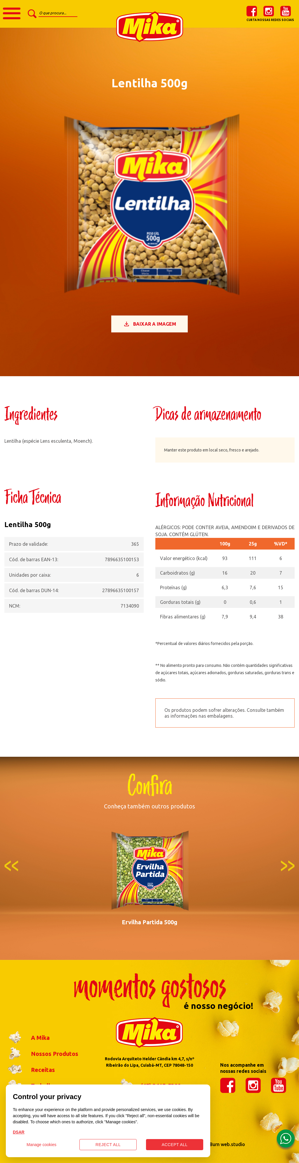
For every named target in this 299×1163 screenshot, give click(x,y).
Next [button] (288, 865)
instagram (268, 11)
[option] (149, 876)
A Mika (27, 1038)
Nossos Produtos (41, 1054)
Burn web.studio (227, 1144)
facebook (251, 11)
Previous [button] (11, 865)
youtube (285, 11)
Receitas (29, 1070)
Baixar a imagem (149, 323)
